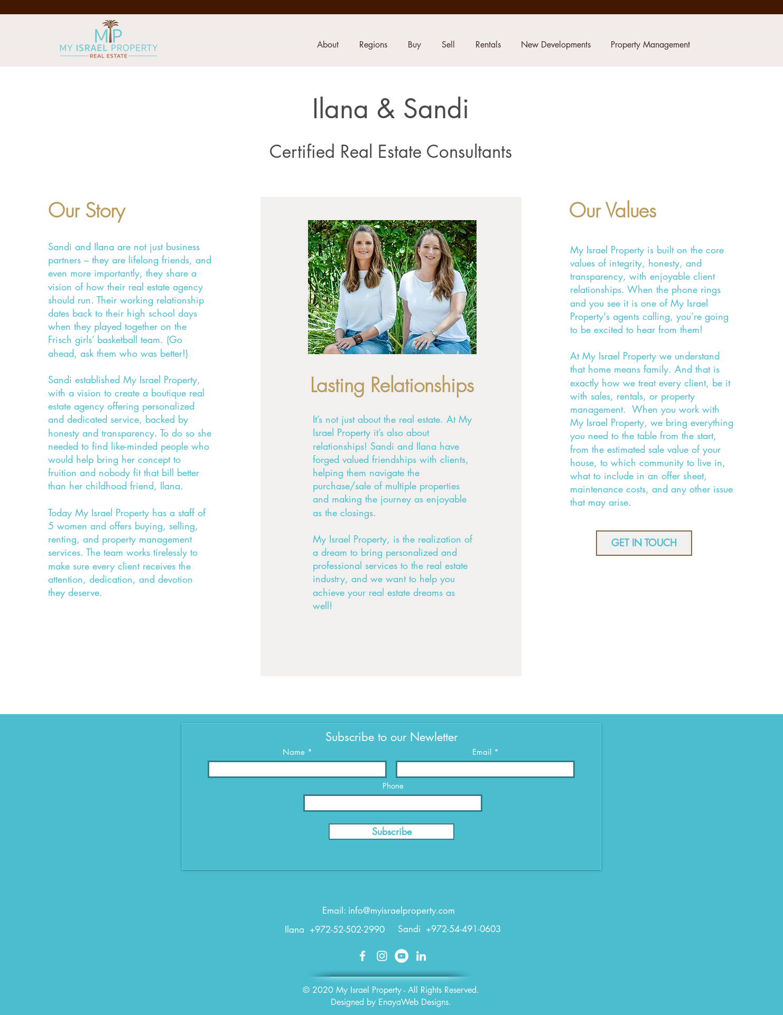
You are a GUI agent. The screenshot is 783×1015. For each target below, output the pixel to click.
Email (481, 752)
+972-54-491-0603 (463, 929)
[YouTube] (401, 956)
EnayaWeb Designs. (414, 1002)
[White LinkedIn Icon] (421, 956)
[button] (327, 45)
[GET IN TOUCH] (644, 543)
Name (294, 752)
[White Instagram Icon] (382, 956)
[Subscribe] (391, 831)
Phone (393, 786)
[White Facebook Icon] (362, 956)
